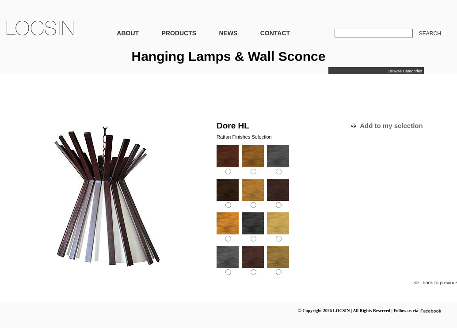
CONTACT (275, 33)
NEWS (228, 33)
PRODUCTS (178, 33)
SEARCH (430, 33)
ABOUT (128, 33)
